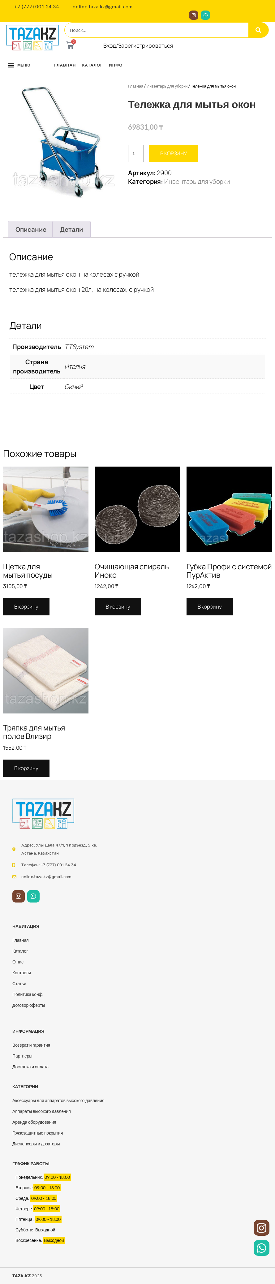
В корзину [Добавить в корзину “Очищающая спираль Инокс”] (118, 606)
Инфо (115, 64)
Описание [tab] (30, 229)
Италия (74, 366)
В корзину (173, 153)
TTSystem (78, 346)
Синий (73, 386)
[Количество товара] (136, 153)
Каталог (92, 64)
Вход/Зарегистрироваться (138, 45)
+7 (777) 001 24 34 (36, 6)
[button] (11, 65)
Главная (65, 64)
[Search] (258, 30)
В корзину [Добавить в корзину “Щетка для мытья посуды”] (26, 606)
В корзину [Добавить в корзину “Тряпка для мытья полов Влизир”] (26, 768)
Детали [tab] (71, 229)
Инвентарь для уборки (167, 86)
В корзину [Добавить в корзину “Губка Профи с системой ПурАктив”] (210, 606)
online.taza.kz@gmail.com (103, 6)
